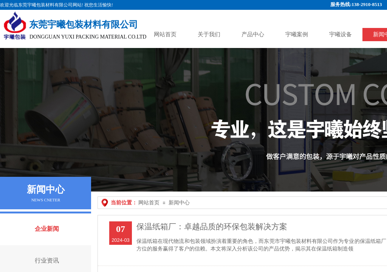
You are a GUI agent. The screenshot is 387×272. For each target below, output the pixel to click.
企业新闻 (47, 229)
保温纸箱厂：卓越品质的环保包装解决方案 (211, 226)
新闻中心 (179, 203)
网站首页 (148, 203)
